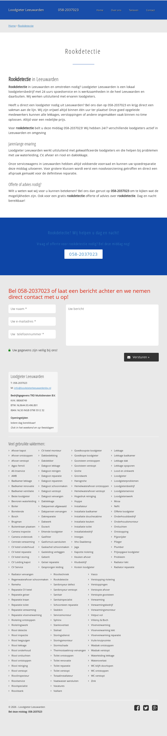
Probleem (119, 557)
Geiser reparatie (50, 562)
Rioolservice (18, 680)
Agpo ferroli (18, 465)
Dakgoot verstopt (51, 491)
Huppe (78, 501)
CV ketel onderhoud (22, 547)
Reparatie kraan (20, 599)
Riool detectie (19, 630)
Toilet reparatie (62, 665)
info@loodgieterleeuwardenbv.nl (32, 387)
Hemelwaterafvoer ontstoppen (91, 486)
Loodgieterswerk (123, 496)
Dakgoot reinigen (51, 470)
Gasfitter (46, 536)
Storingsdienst (62, 635)
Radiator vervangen (22, 574)
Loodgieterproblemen (126, 480)
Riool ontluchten (20, 655)
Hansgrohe (80, 480)
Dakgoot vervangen (52, 496)
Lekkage (118, 450)
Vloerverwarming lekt (103, 630)
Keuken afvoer (82, 557)
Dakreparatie (48, 516)
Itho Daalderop (82, 541)
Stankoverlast (61, 625)
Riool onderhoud (21, 650)
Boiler (14, 506)
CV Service (17, 567)
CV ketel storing (20, 557)
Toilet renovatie (62, 660)
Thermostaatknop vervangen (70, 650)
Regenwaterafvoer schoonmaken (29, 579)
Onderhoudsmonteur (126, 521)
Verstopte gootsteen (102, 594)
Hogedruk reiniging (85, 496)
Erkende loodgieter (52, 531)
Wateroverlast (98, 660)
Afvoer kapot (18, 450)
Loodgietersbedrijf (124, 486)
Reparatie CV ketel (21, 589)
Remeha (16, 584)
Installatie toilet (83, 526)
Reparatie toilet (20, 604)
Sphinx (57, 620)
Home (12, 26)
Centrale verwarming (23, 541)
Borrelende (17, 511)
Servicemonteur (62, 615)
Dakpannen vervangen (54, 511)
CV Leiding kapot (21, 562)
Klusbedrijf (80, 562)
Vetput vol (97, 615)
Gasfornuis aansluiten (53, 541)
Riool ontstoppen (21, 660)
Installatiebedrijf (83, 531)
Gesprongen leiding (52, 567)
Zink (93, 680)
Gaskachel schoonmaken (55, 547)
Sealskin (58, 609)
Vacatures (59, 685)
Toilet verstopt (62, 670)
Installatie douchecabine (88, 516)
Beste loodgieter (20, 496)
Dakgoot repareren (51, 480)
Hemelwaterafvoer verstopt (89, 491)
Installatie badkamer (85, 511)
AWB (14, 475)
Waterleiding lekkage (102, 655)
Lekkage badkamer (124, 455)
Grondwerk (80, 475)
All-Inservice (18, 470)
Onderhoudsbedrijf (125, 516)
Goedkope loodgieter (86, 455)
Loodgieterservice (124, 491)
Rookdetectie (26, 26)
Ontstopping (121, 531)
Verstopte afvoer (100, 589)
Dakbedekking (49, 455)
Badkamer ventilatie (22, 491)
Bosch (14, 516)
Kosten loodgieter (84, 567)
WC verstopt (98, 675)
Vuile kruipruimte (101, 640)
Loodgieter (120, 475)
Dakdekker (47, 460)
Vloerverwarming (100, 625)
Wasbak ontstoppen (102, 645)
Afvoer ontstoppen (22, 455)
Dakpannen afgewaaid (54, 506)
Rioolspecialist (19, 685)
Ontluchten (120, 526)
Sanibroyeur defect (64, 584)
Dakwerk (46, 521)
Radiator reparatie (124, 567)
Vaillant (58, 690)
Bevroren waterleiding (23, 501)
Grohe (77, 470)
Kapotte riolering (83, 552)
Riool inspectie (19, 635)
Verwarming (98, 599)
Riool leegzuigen (20, 640)
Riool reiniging (19, 665)
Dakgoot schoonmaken (54, 486)
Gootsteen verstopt (85, 465)
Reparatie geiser (20, 594)
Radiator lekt (121, 562)
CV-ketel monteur (51, 450)
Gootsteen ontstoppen (87, 460)
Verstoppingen (99, 584)
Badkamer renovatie (22, 486)
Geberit (45, 557)
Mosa (117, 501)
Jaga (76, 547)
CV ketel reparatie (21, 552)
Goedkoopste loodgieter (88, 450)
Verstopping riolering (103, 579)
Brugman (16, 521)
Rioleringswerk (19, 625)
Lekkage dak (121, 460)
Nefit (117, 506)
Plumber (119, 547)
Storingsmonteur (63, 640)
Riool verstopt (19, 670)
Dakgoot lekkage (50, 465)
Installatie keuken (84, 521)
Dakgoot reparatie (51, 475)
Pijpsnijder (120, 536)
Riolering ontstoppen (23, 620)
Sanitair (58, 594)
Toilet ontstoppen (64, 655)
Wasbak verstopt (100, 650)
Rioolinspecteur (20, 675)
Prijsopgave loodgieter (126, 552)
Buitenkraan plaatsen (23, 526)
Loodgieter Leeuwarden (26, 10)
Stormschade (61, 645)
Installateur (80, 506)
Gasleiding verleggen (53, 552)
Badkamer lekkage (21, 480)
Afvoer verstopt (20, 460)
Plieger (118, 541)
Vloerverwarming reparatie (106, 635)
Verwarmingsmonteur (103, 609)
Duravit (45, 526)
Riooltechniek (61, 574)
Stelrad (57, 630)
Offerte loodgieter (124, 511)
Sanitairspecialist (63, 599)
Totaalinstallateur (63, 675)
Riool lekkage (18, 645)
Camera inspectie (21, 531)
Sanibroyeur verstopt (65, 589)
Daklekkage (47, 501)
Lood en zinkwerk (124, 470)
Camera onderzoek (22, 536)
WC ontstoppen (100, 670)
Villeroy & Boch (99, 620)
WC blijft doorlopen (102, 665)
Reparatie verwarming (23, 609)
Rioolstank (17, 690)
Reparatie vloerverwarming (26, 615)
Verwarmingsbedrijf (102, 604)
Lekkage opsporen (124, 465)
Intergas (78, 536)
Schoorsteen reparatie (66, 604)
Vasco (94, 574)
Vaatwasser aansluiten (66, 680)
